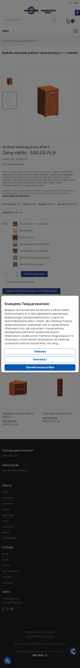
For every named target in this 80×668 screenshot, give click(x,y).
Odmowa (40, 351)
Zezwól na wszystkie (40, 367)
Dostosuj (40, 359)
